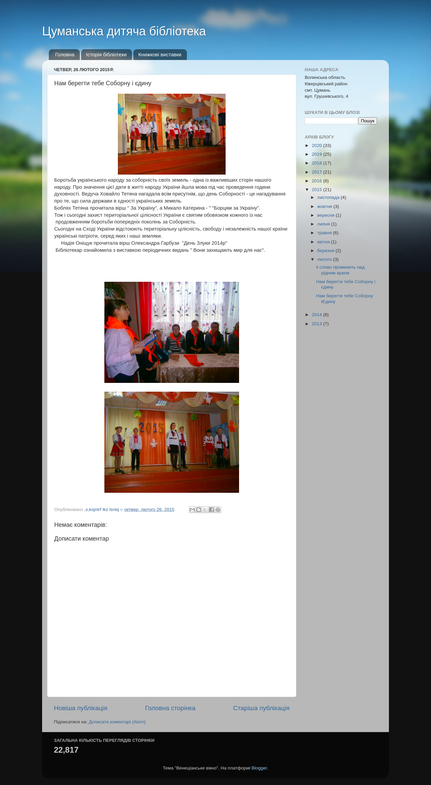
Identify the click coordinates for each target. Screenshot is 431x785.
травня (325, 232)
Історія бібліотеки (106, 54)
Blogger (259, 768)
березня (326, 250)
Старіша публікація (261, 708)
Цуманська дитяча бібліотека (124, 31)
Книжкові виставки (159, 54)
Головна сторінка (170, 708)
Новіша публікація (80, 708)
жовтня (325, 206)
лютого (325, 259)
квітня (324, 241)
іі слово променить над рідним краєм (340, 270)
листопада (329, 197)
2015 (317, 189)
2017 (317, 172)
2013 (317, 323)
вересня (326, 215)
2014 (317, 314)
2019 (317, 154)
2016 (317, 180)
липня (324, 224)
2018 (317, 162)
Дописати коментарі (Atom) (117, 721)
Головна (64, 54)
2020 (317, 145)
